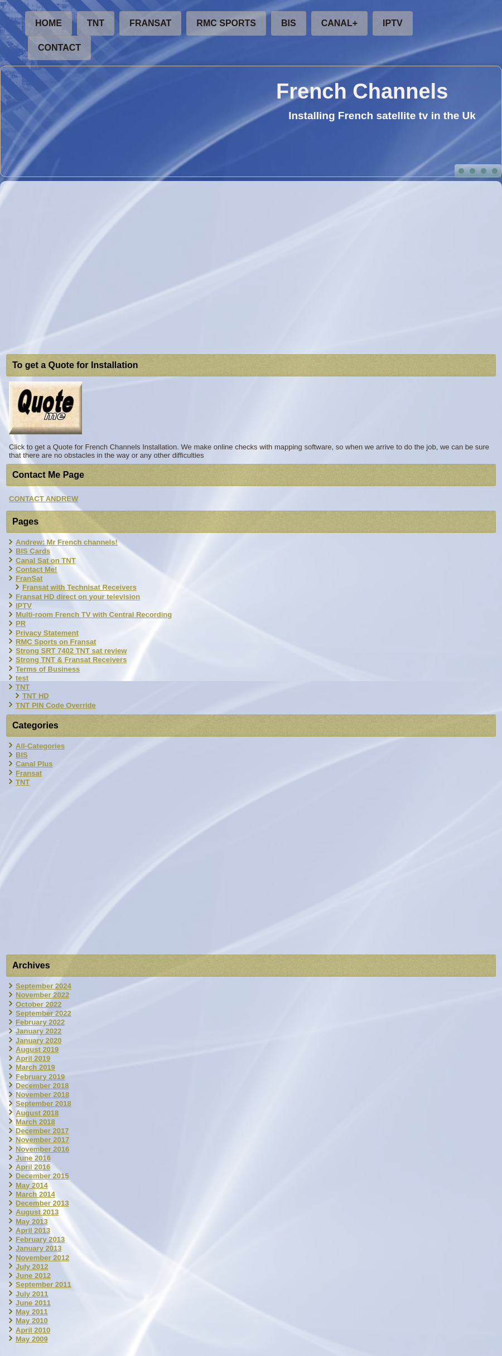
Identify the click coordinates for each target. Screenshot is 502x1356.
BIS (288, 23)
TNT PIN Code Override (56, 705)
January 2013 (38, 1248)
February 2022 (40, 1022)
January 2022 (38, 1031)
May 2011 (32, 1312)
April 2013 (33, 1230)
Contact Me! (36, 569)
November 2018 (42, 1094)
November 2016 (42, 1149)
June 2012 (33, 1275)
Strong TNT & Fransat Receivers (71, 659)
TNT (95, 23)
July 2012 (32, 1266)
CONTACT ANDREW (43, 499)
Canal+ (339, 23)
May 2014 (32, 1185)
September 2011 (43, 1284)
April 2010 (33, 1330)
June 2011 (33, 1303)
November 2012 (42, 1258)
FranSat (150, 23)
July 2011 (32, 1294)
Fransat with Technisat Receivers (79, 587)
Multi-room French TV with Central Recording (94, 614)
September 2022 (43, 1013)
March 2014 (35, 1194)
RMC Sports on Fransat (56, 642)
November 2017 (42, 1139)
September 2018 (43, 1103)
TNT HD (35, 696)
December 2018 (42, 1085)
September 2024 (43, 986)
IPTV (393, 23)
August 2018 (37, 1113)
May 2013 (32, 1221)
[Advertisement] (251, 269)
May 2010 (32, 1320)
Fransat (29, 773)
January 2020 (38, 1040)
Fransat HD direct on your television (78, 597)
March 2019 (35, 1067)
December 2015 (42, 1176)
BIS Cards (33, 551)
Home (48, 23)
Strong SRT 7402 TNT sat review (71, 651)
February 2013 (40, 1239)
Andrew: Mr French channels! (67, 542)
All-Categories (40, 746)
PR (21, 623)
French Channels (362, 91)
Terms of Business (48, 669)
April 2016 (33, 1167)
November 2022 (42, 995)
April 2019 (33, 1058)
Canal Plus (34, 764)
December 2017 (42, 1131)
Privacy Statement (47, 633)
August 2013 (37, 1212)
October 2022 (38, 1004)
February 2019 (40, 1077)
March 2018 (35, 1122)
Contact (59, 47)
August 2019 (37, 1049)
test (22, 678)
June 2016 (33, 1158)
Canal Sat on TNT (46, 560)
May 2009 (32, 1339)
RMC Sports (226, 23)
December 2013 (42, 1203)
